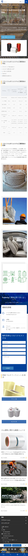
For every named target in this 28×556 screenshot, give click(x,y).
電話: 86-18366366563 (6, 531)
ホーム (4, 4)
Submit (8, 368)
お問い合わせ (5, 526)
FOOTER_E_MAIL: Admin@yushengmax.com (7, 535)
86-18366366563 (9, 321)
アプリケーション (5, 520)
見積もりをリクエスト (8, 37)
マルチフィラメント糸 (7, 6)
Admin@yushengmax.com (11, 314)
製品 (8, 4)
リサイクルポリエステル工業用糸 (9, 7)
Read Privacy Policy (17, 545)
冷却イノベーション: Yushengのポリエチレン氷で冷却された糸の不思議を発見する (13, 453)
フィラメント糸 (14, 4)
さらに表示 (23, 457)
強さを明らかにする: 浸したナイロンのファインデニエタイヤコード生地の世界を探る (13, 479)
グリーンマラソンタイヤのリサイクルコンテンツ (13, 506)
